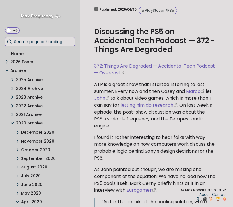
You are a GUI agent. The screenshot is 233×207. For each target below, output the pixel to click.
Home (17, 54)
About (204, 194)
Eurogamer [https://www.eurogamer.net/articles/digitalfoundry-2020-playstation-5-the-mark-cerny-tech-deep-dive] (139, 190)
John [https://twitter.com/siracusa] (99, 98)
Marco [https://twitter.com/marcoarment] (193, 91)
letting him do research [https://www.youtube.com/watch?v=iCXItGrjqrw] (147, 105)
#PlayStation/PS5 (157, 10)
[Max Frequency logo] (42, 16)
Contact (219, 194)
